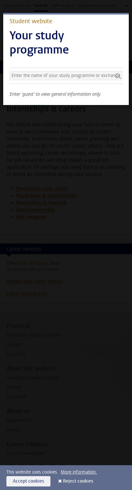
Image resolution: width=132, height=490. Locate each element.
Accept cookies (28, 481)
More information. (79, 472)
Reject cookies (78, 481)
